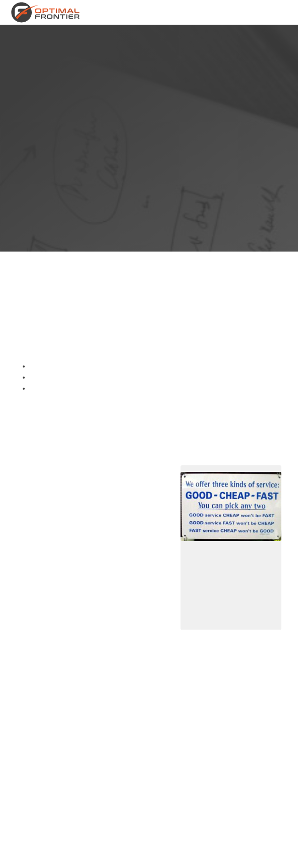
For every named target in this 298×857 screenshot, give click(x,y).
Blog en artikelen (269, 12)
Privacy (131, 847)
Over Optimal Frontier (172, 12)
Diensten (130, 12)
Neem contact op (224, 12)
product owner (47, 653)
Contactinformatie (175, 847)
